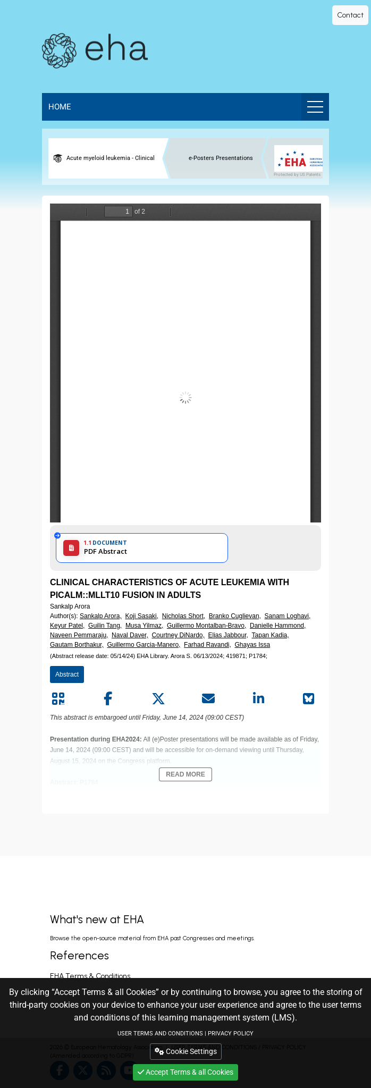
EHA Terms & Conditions (90, 976)
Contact (350, 15)
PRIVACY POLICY (231, 1033)
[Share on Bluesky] (309, 699)
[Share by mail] (208, 699)
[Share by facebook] (108, 699)
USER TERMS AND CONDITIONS (160, 1033)
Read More (185, 774)
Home (59, 107)
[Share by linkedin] (259, 699)
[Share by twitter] (158, 699)
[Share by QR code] (58, 699)
